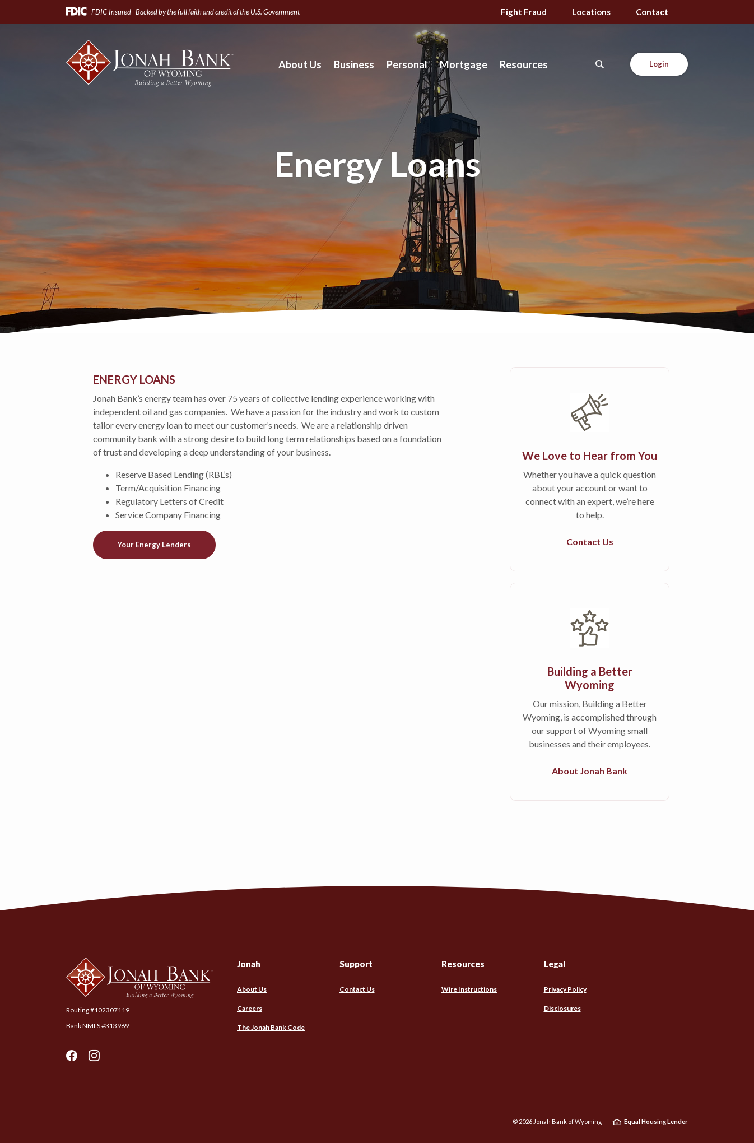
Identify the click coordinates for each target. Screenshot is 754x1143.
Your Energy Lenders (154, 544)
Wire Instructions (469, 989)
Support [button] (356, 964)
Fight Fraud (524, 12)
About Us (252, 989)
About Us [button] (300, 64)
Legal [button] (554, 964)
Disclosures (562, 1008)
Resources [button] (524, 64)
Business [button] (354, 64)
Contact (652, 12)
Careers (249, 1008)
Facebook (71, 1055)
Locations (591, 12)
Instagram (94, 1055)
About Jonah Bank (589, 770)
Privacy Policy (565, 989)
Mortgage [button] (463, 64)
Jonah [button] (248, 964)
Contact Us (589, 541)
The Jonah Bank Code (271, 1027)
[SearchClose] (600, 64)
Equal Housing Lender (656, 1121)
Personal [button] (407, 64)
